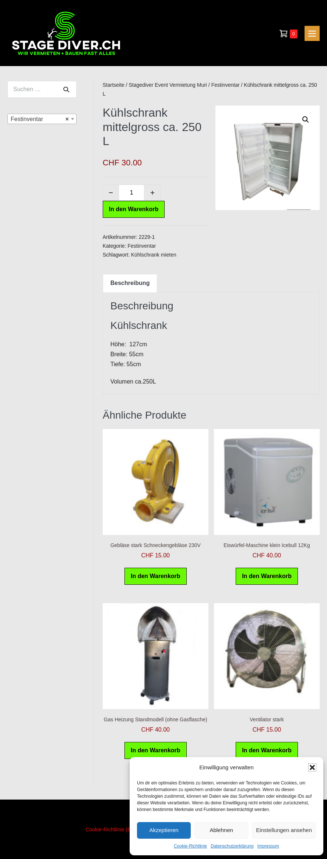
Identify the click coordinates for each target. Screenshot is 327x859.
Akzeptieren (163, 830)
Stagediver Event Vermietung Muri (168, 85)
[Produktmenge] (131, 193)
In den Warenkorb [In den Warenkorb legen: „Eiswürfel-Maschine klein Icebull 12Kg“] (267, 576)
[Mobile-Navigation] (312, 33)
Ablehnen (221, 830)
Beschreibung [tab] (130, 283)
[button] (312, 767)
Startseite (113, 85)
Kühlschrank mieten (153, 255)
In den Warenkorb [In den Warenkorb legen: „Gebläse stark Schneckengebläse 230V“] (155, 576)
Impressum (268, 846)
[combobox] (42, 119)
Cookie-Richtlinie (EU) (110, 829)
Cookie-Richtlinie (190, 846)
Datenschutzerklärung (232, 846)
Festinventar (225, 85)
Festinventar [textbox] (40, 119)
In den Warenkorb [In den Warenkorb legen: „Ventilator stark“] (267, 750)
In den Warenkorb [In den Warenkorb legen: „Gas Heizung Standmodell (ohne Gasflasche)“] (155, 750)
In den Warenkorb (134, 209)
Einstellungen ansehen (284, 830)
